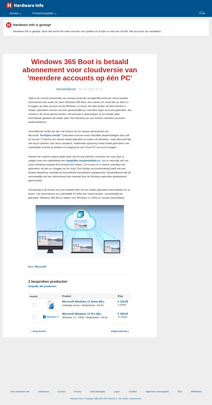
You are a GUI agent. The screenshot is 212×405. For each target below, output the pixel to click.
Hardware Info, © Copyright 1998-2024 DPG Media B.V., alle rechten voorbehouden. (106, 398)
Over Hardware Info (20, 391)
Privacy (77, 391)
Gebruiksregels (97, 391)
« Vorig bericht (38, 331)
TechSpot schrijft (50, 135)
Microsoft (40, 266)
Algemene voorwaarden (157, 391)
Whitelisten (196, 391)
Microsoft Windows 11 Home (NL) (83, 301)
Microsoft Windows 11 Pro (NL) (81, 313)
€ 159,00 (123, 313)
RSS (180, 391)
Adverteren (43, 391)
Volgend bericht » (120, 331)
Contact (62, 391)
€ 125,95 (123, 301)
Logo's (117, 391)
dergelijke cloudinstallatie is (83, 160)
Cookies (133, 391)
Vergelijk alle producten (42, 286)
